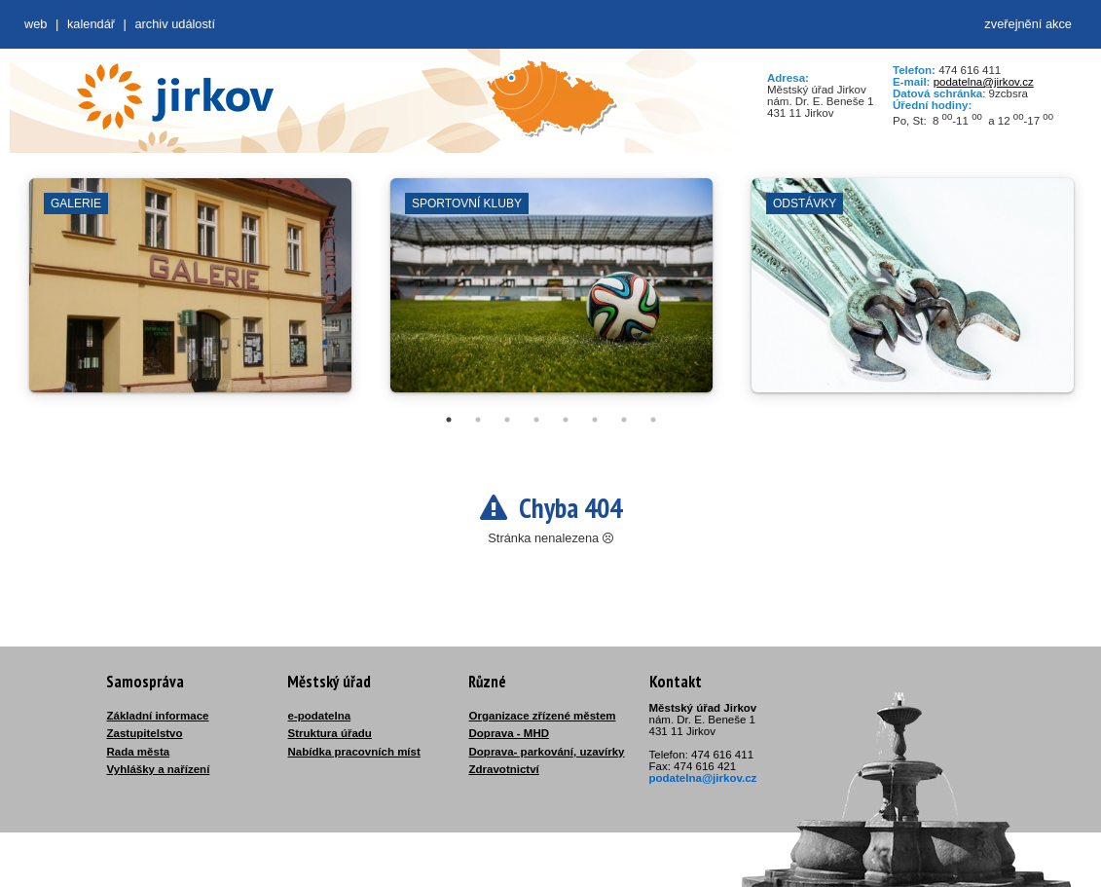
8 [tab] (653, 419)
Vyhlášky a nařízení (158, 769)
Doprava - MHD (509, 733)
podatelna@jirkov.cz (984, 82)
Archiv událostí (174, 24)
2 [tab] (478, 419)
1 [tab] (449, 419)
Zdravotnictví (504, 769)
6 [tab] (595, 419)
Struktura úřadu (330, 733)
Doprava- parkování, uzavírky (547, 752)
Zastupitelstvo (145, 733)
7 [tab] (624, 419)
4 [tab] (536, 419)
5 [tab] (565, 419)
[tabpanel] (190, 295)
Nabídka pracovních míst (354, 752)
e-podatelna (319, 715)
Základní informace (158, 715)
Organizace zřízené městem (542, 715)
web (35, 24)
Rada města (138, 752)
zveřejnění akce (1028, 24)
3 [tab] (507, 419)
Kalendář (91, 24)
